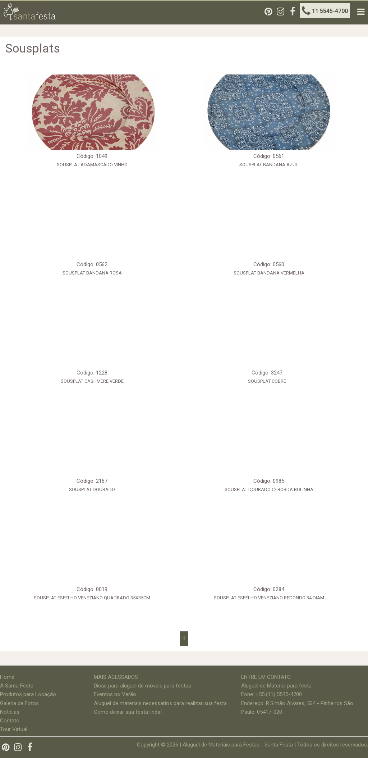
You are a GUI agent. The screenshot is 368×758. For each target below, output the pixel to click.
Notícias (9, 712)
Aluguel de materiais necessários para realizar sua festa (160, 703)
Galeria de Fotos (19, 703)
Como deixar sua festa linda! (128, 712)
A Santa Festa (16, 685)
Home (7, 677)
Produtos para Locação (28, 694)
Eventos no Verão (115, 694)
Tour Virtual (13, 729)
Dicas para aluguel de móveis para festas (142, 685)
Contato (9, 720)
